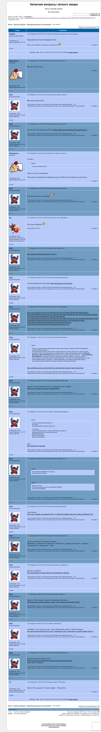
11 (56, 52)
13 (60, 52)
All (66, 52)
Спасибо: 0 (94, 70)
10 (54, 52)
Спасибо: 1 (94, 45)
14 (62, 52)
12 (58, 52)
